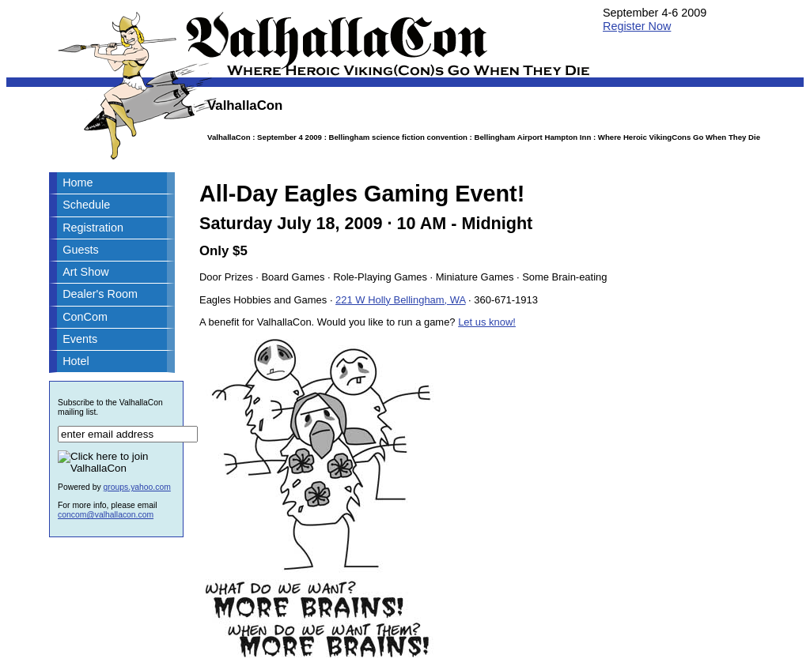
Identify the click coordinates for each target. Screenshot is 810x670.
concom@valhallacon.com (105, 514)
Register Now (637, 26)
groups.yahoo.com (137, 487)
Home (77, 182)
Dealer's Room (100, 294)
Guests (80, 249)
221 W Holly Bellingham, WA (400, 300)
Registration (92, 227)
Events (79, 339)
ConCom (85, 317)
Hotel (75, 361)
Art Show (85, 271)
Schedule (86, 204)
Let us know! (487, 322)
